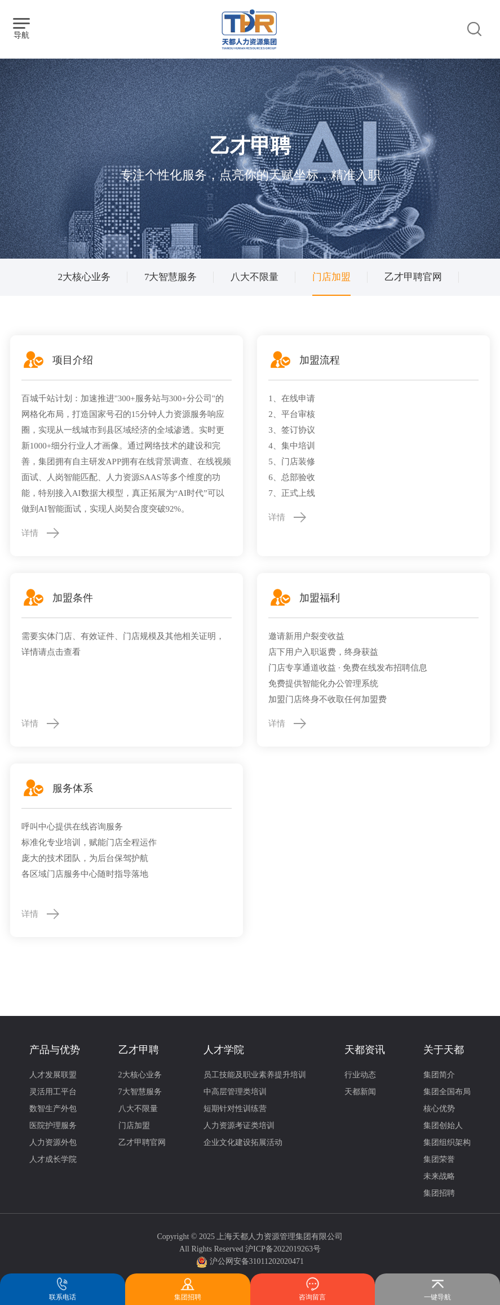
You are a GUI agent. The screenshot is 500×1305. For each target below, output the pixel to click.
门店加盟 (331, 277)
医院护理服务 (53, 1125)
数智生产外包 (53, 1108)
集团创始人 (443, 1125)
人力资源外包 (53, 1142)
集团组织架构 (447, 1142)
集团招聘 (439, 1193)
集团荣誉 (439, 1159)
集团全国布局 (447, 1092)
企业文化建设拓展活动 (242, 1142)
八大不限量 (254, 277)
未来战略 (439, 1176)
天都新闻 (360, 1092)
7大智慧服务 (170, 277)
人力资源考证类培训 (239, 1125)
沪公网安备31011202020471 (257, 1261)
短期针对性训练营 (235, 1108)
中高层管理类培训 (235, 1092)
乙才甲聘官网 (413, 277)
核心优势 (439, 1108)
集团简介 (439, 1075)
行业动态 (360, 1075)
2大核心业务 (83, 277)
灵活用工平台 (53, 1092)
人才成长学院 (53, 1159)
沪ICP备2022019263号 (283, 1249)
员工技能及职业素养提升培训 (254, 1075)
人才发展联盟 (53, 1075)
